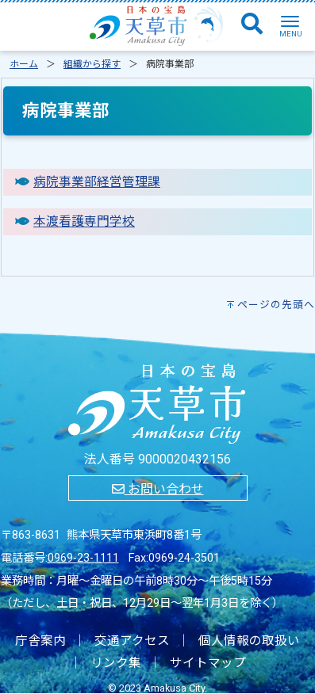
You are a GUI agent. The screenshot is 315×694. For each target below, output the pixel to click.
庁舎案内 (40, 641)
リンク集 (115, 663)
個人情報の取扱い (249, 641)
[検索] (252, 24)
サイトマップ (208, 663)
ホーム (24, 64)
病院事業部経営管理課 (96, 181)
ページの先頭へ (276, 305)
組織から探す (92, 64)
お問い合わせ (158, 489)
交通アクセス (132, 641)
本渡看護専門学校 (84, 221)
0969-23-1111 (83, 558)
